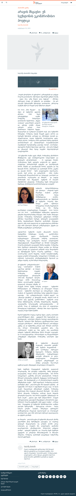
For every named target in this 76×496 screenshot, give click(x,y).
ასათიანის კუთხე (23, 8)
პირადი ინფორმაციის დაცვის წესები (9, 483)
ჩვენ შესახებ (4, 479)
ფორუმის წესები (5, 487)
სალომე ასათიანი (23, 25)
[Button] (33, 33)
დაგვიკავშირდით (6, 490)
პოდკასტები (64, 3)
